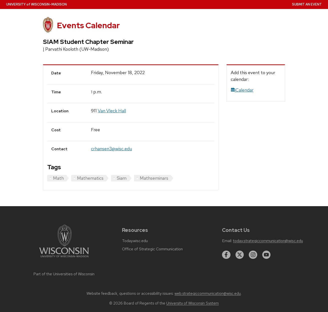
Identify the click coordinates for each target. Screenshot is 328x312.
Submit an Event (307, 4)
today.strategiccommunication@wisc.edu (268, 240)
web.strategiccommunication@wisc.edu (207, 293)
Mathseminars (154, 178)
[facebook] (226, 255)
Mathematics (90, 178)
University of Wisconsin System (192, 303)
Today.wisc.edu (135, 240)
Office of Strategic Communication (152, 249)
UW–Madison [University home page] (36, 4)
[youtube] (266, 255)
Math (58, 178)
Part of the (64, 274)
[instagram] (253, 255)
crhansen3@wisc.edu (111, 149)
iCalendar (242, 90)
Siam (121, 178)
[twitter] (240, 255)
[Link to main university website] (64, 258)
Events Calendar (88, 25)
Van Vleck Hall (112, 111)
